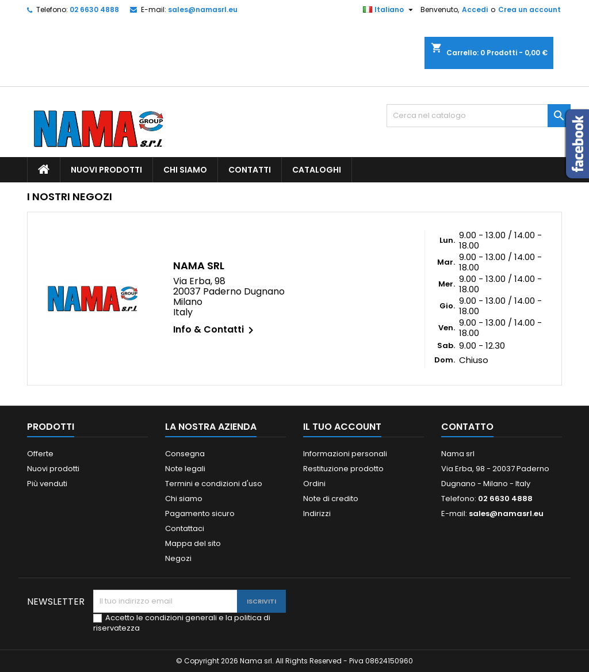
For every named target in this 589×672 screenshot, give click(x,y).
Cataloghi (316, 169)
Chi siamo (185, 169)
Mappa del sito (193, 543)
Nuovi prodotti (106, 169)
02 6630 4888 (94, 9)
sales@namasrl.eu (203, 9)
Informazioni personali (345, 453)
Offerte (40, 453)
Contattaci (184, 528)
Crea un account (529, 9)
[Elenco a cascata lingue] (389, 10)
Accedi (475, 9)
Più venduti (47, 483)
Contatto (467, 426)
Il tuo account (342, 426)
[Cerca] (479, 115)
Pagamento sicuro (200, 513)
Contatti (249, 169)
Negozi (178, 558)
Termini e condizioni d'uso (213, 483)
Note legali (185, 468)
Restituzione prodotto (343, 468)
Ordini (314, 483)
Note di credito (330, 498)
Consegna (185, 453)
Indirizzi (317, 513)
